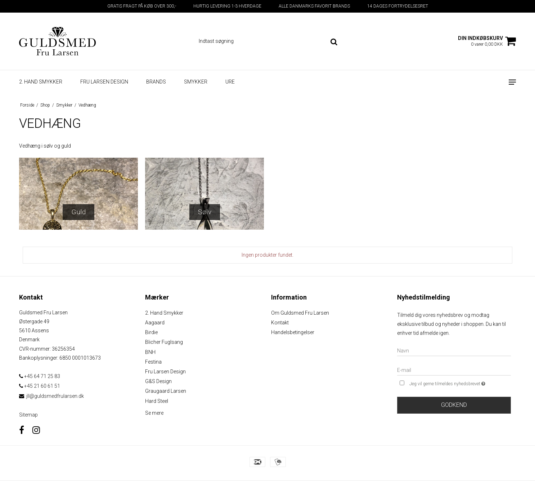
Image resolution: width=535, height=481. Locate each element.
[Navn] (454, 350)
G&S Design (158, 381)
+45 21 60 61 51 (39, 386)
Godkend (454, 404)
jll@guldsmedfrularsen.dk (55, 396)
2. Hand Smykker (164, 313)
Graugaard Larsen (165, 391)
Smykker (195, 82)
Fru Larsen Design (165, 371)
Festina (153, 362)
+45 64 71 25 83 (39, 376)
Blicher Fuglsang (164, 342)
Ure (230, 82)
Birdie (151, 332)
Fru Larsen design (104, 82)
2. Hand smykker (40, 82)
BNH (150, 352)
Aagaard (155, 322)
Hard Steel (156, 401)
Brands (156, 82)
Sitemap (28, 415)
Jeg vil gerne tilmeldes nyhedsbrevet (460, 383)
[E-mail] (454, 370)
